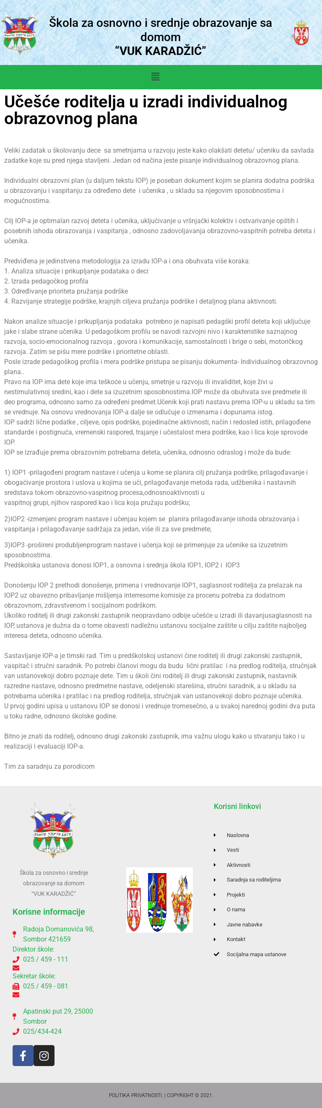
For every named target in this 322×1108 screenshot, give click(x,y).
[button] (155, 77)
